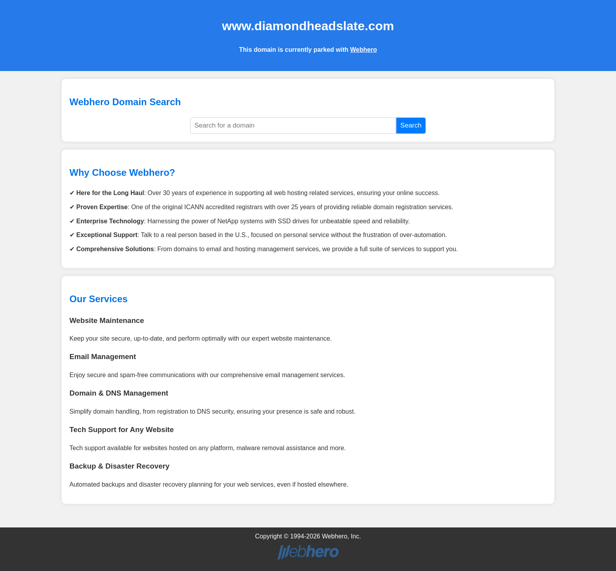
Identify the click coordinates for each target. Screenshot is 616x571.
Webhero (363, 49)
